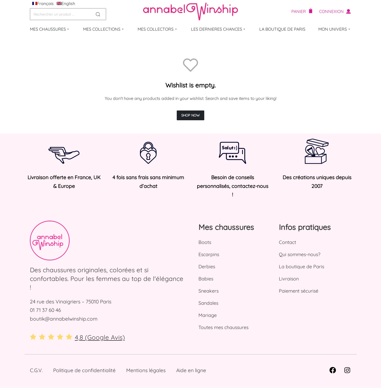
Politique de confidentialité (84, 370)
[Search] (98, 14)
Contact (287, 242)
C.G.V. (36, 370)
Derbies (206, 267)
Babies (205, 279)
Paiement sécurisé (298, 291)
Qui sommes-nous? (299, 254)
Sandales (208, 303)
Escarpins (208, 254)
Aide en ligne (191, 370)
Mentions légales (146, 370)
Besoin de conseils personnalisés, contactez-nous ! (232, 186)
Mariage (207, 315)
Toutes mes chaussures (223, 327)
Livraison (289, 279)
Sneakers (208, 291)
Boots (204, 242)
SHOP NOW (190, 115)
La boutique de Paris (301, 267)
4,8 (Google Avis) (100, 337)
